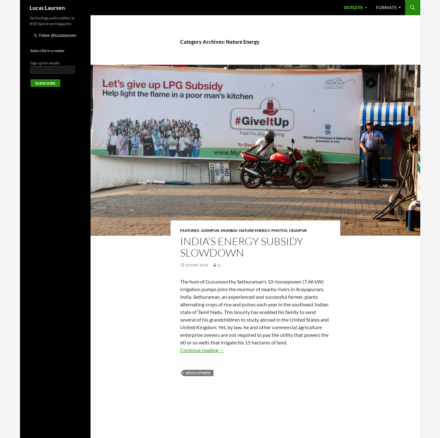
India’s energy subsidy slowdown (241, 247)
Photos (279, 230)
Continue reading (202, 350)
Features (189, 230)
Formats (386, 7)
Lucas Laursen (47, 7)
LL (219, 265)
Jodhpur (210, 230)
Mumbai (229, 230)
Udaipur (298, 230)
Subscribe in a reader (47, 50)
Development (198, 373)
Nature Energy (254, 230)
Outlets (353, 7)
